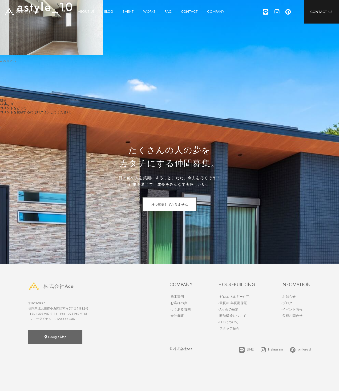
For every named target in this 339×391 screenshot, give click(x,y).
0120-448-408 (64, 319)
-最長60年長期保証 (232, 303)
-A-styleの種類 (228, 309)
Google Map (55, 337)
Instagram (272, 350)
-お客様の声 (178, 303)
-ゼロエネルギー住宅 (234, 296)
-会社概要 (177, 315)
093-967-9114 (47, 313)
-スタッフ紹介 (228, 328)
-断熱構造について (232, 315)
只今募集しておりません (169, 204)
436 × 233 (8, 61)
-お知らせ (288, 296)
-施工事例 (177, 296)
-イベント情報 (292, 309)
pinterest (300, 350)
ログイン (43, 112)
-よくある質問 (180, 309)
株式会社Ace (50, 286)
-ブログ (286, 303)
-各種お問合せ (292, 315)
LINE (246, 350)
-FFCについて (228, 322)
